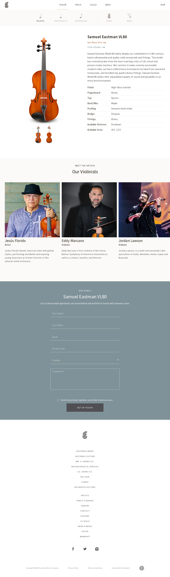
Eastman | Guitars (85, 456)
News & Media (85, 526)
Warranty (85, 537)
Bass (108, 4)
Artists (85, 495)
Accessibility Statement (121, 568)
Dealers (85, 516)
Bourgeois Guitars (85, 487)
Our (163, 4)
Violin (63, 4)
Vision (85, 531)
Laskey (85, 482)
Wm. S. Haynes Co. (85, 461)
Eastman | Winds (85, 451)
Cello (93, 4)
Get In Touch (85, 407)
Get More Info (96, 42)
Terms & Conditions (95, 568)
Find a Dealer (96, 47)
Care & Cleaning (85, 501)
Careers (85, 506)
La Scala (85, 521)
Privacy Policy (73, 568)
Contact (85, 511)
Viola (78, 4)
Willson (85, 477)
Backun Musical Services (85, 467)
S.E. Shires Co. (85, 472)
